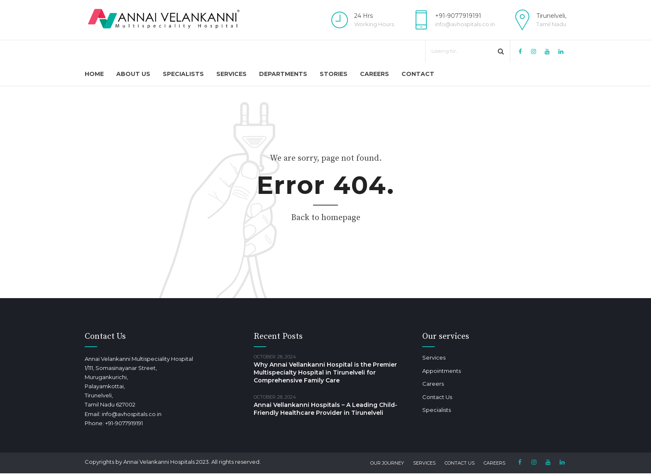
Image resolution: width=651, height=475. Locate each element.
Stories (334, 74)
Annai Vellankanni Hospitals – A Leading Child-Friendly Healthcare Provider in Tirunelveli (325, 408)
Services (231, 74)
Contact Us (437, 397)
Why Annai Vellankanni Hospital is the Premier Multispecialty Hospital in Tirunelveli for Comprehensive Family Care (325, 372)
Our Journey (387, 463)
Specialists (183, 74)
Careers (374, 74)
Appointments (441, 370)
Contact (417, 74)
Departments (283, 74)
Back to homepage (325, 218)
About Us (133, 74)
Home (94, 74)
